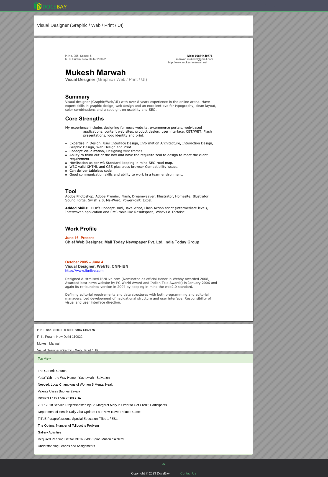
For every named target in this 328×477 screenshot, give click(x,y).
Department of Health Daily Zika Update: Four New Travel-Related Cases (89, 412)
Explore (84, 6)
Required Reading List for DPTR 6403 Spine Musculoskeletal (81, 439)
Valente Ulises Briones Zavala (59, 391)
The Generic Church (52, 371)
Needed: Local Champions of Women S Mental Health (76, 384)
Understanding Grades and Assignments (66, 446)
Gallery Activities (49, 432)
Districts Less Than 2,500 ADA (59, 398)
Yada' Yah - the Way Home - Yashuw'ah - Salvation (74, 377)
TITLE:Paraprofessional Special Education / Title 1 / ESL (78, 418)
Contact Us (188, 473)
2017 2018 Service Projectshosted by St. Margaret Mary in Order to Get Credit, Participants (102, 405)
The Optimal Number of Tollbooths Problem (68, 425)
